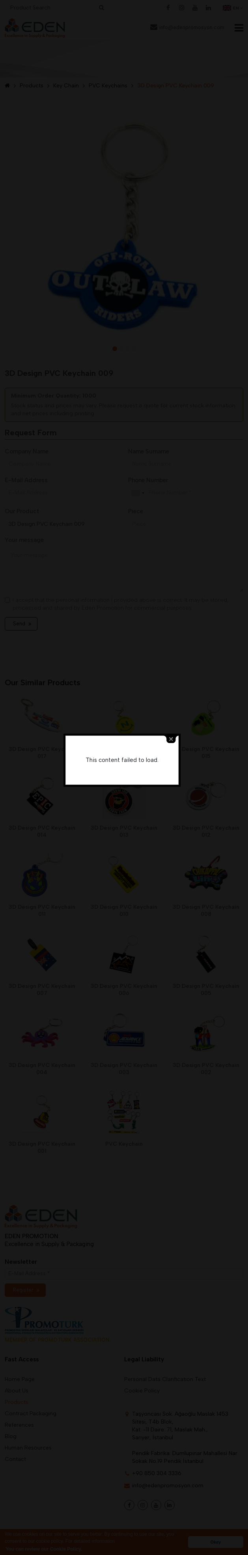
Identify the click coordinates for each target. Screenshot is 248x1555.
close (173, 760)
